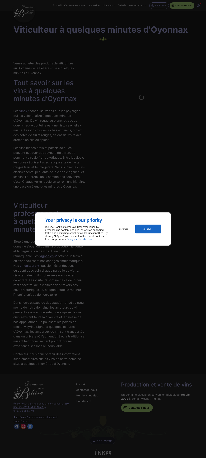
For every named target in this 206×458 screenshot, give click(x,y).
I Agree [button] (148, 229)
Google (71, 239)
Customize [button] (123, 229)
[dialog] (103, 229)
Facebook (84, 239)
